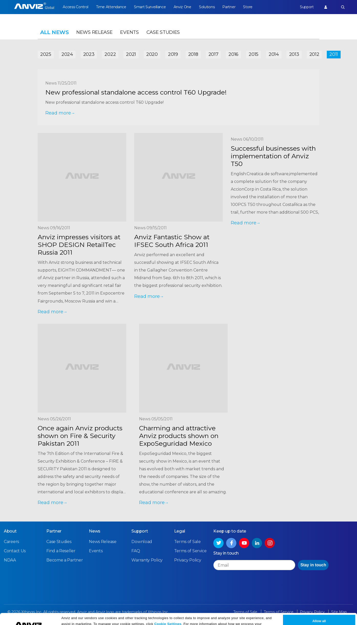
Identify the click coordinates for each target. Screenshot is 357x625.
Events (129, 32)
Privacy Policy (137, 619)
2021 (131, 54)
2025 (45, 54)
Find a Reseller (61, 550)
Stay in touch (313, 565)
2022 (110, 54)
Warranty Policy (147, 560)
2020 (152, 54)
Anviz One (182, 7)
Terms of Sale (187, 541)
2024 (67, 54)
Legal (179, 531)
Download (141, 541)
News (94, 531)
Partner (228, 7)
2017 (213, 54)
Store (248, 7)
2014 (274, 54)
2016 (233, 54)
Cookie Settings (167, 613)
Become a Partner (64, 560)
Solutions (207, 7)
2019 (173, 54)
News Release (94, 32)
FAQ (135, 550)
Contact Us (15, 550)
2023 (88, 54)
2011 (333, 54)
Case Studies (163, 32)
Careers (11, 541)
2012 (314, 54)
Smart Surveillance (150, 7)
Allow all (319, 610)
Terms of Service (190, 550)
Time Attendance (111, 7)
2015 (253, 54)
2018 (193, 54)
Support (307, 7)
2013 (294, 54)
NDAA (10, 560)
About (10, 531)
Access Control (75, 7)
